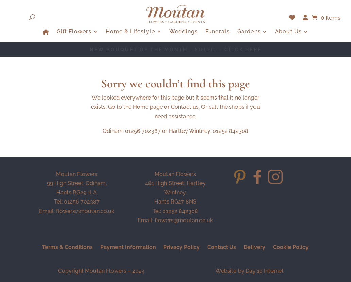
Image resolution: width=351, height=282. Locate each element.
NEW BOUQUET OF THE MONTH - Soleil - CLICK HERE (175, 49)
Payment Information (128, 247)
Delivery (254, 247)
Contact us (185, 107)
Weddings (183, 32)
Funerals (217, 32)
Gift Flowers (74, 32)
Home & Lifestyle (130, 32)
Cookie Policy (291, 247)
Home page (148, 107)
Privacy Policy (181, 247)
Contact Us (221, 247)
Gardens (249, 32)
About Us (288, 32)
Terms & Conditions (67, 247)
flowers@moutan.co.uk (85, 211)
